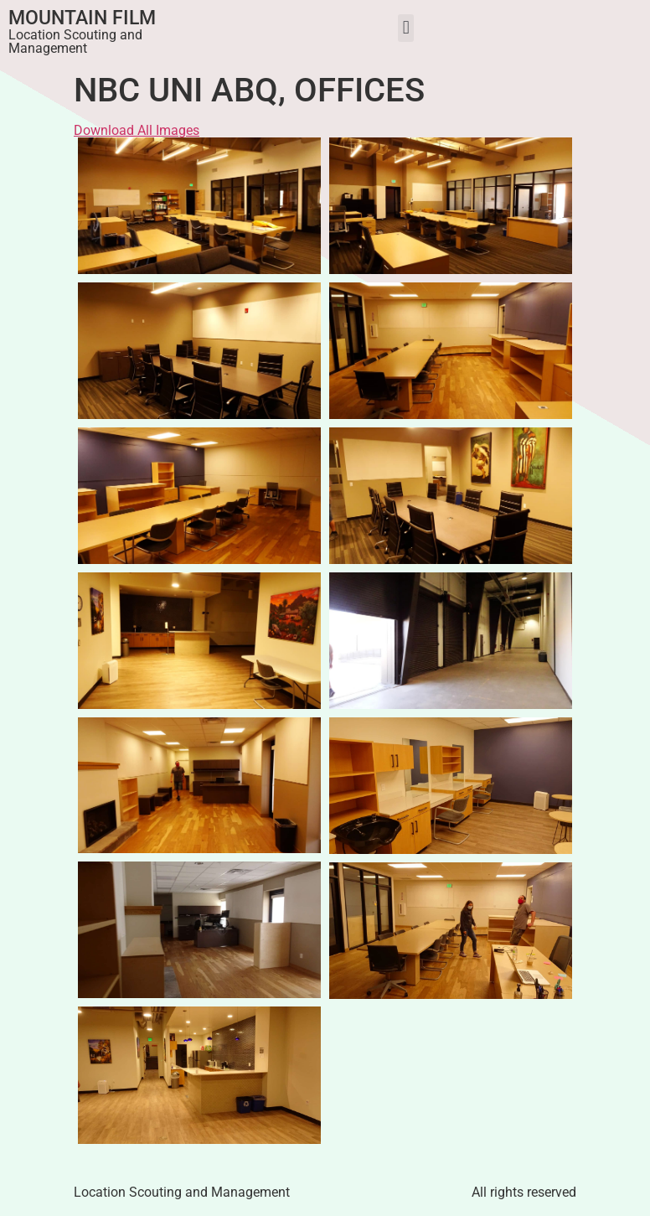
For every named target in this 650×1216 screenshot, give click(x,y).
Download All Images (136, 130)
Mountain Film (82, 18)
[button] (406, 28)
